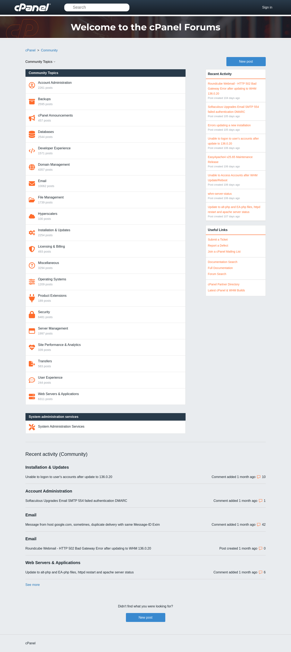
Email (42, 181)
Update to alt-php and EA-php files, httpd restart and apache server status (79, 572)
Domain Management (54, 164)
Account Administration (55, 82)
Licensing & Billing (51, 246)
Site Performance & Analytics (59, 345)
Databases (46, 132)
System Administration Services (61, 426)
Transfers (45, 361)
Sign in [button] (267, 7)
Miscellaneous (48, 263)
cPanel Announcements (55, 115)
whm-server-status (220, 193)
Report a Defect (218, 245)
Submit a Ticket (218, 239)
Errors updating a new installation (229, 125)
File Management (51, 197)
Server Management (53, 328)
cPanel (30, 50)
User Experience (50, 377)
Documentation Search (222, 262)
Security (44, 312)
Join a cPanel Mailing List (224, 251)
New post (246, 61)
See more (32, 584)
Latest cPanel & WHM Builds (226, 290)
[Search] (96, 7)
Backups (44, 99)
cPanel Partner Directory (224, 284)
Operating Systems (52, 279)
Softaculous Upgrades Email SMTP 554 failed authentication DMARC (76, 500)
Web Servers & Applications (58, 394)
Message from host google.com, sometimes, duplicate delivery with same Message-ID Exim (92, 524)
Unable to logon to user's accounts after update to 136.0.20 (68, 477)
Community (49, 50)
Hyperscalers (47, 213)
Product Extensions (52, 295)
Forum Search (217, 274)
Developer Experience (54, 148)
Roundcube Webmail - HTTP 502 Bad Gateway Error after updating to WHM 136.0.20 (232, 88)
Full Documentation (220, 268)
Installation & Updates (54, 230)
